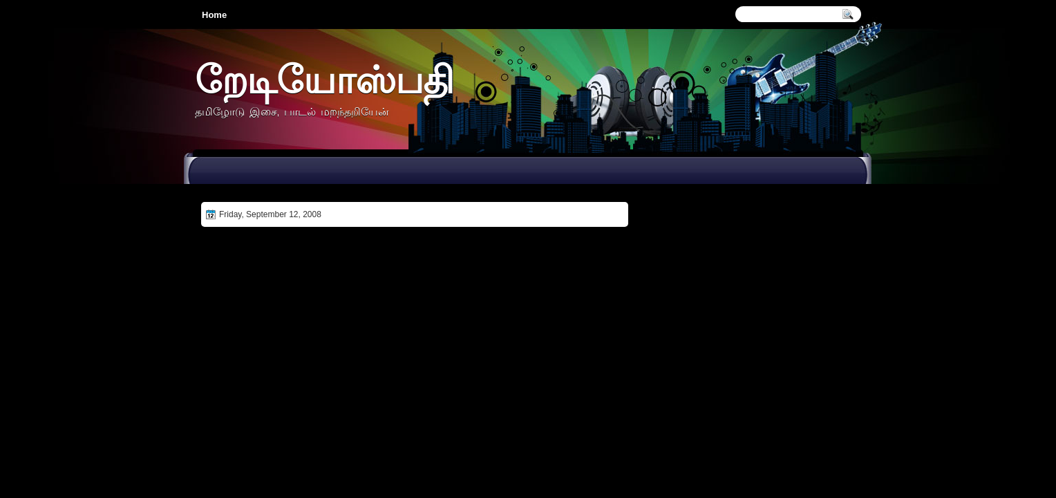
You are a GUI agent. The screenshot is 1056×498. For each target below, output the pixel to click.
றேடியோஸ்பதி (324, 79)
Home (214, 15)
